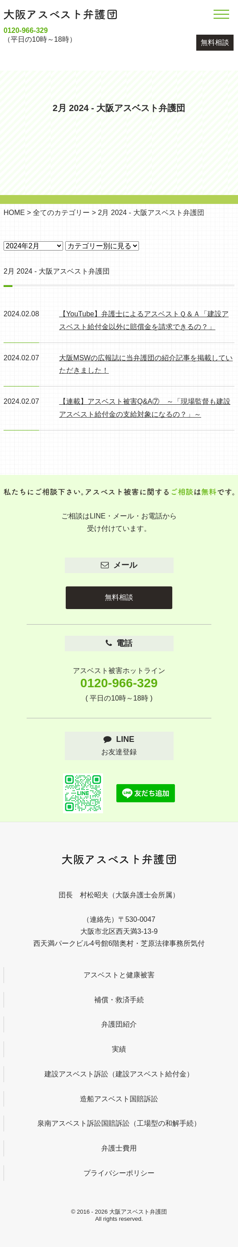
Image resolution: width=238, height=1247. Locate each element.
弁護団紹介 (119, 1024)
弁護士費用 (119, 1148)
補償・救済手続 (119, 1000)
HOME (14, 212)
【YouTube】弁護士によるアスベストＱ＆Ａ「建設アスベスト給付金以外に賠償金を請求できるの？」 (144, 320)
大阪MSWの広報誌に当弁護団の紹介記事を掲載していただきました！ (146, 364)
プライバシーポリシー (119, 1173)
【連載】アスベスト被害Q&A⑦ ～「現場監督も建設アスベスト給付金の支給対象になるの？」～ (144, 408)
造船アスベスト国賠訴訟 (119, 1099)
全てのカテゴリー (61, 212)
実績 (119, 1049)
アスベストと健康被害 (119, 975)
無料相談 (215, 42)
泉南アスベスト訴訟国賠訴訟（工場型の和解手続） (119, 1123)
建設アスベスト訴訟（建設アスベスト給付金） (119, 1074)
